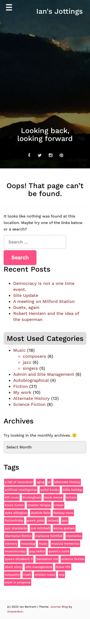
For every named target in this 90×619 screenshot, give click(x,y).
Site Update (25, 295)
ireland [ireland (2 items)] (53, 520)
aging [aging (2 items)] (40, 482)
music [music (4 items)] (43, 543)
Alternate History (31, 398)
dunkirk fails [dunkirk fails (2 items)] (40, 513)
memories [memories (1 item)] (74, 536)
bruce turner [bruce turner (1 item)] (14, 505)
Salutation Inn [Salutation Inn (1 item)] (47, 559)
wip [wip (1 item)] (61, 574)
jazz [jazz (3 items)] (65, 520)
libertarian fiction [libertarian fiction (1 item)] (18, 536)
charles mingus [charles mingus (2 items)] (39, 505)
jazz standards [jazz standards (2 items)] (16, 528)
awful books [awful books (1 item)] (49, 489)
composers (34, 356)
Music (19, 350)
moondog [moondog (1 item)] (28, 543)
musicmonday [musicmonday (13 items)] (15, 551)
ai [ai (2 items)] (49, 482)
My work (22, 392)
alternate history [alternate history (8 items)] (67, 482)
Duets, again (26, 307)
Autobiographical (31, 380)
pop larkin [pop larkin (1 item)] (37, 551)
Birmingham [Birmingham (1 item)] (32, 497)
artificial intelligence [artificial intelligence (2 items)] (21, 489)
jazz (27, 362)
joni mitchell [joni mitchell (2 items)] (40, 528)
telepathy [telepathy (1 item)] (12, 574)
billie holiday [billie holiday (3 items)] (72, 489)
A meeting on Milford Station (44, 301)
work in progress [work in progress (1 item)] (17, 582)
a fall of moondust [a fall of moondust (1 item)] (19, 482)
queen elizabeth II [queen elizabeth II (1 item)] (19, 559)
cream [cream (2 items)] (59, 505)
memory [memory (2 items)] (11, 543)
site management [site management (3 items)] (38, 567)
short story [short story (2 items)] (13, 567)
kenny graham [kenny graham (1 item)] (64, 528)
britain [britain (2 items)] (71, 497)
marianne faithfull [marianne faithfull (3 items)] (49, 536)
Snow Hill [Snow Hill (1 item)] (63, 567)
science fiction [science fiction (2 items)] (72, 559)
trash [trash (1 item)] (27, 574)
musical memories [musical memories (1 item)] (65, 543)
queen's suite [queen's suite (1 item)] (58, 551)
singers (30, 368)
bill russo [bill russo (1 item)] (12, 497)
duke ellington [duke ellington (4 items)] (16, 513)
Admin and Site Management (43, 374)
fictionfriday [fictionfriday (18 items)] (14, 520)
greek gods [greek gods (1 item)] (35, 520)
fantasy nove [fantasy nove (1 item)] (63, 513)
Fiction (20, 386)
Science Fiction (29, 404)
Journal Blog (59, 606)
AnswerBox (15, 611)
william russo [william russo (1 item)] (45, 574)
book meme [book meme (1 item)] (53, 497)
